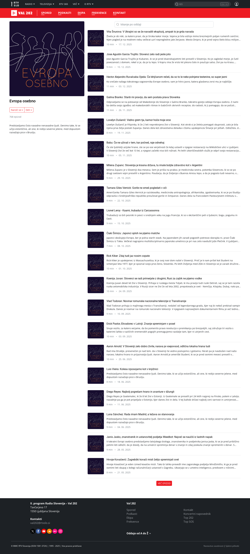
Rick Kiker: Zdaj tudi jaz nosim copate (128, 255)
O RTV (88, 4)
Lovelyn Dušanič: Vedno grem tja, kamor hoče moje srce (139, 120)
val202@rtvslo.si (40, 523)
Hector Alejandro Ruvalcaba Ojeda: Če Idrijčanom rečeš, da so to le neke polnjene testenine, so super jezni (167, 76)
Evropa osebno (22, 101)
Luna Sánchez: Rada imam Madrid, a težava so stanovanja (140, 414)
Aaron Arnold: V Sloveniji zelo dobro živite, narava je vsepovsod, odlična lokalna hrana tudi (158, 346)
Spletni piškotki (232, 546)
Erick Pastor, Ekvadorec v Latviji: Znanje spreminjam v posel (141, 323)
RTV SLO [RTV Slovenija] (15, 4)
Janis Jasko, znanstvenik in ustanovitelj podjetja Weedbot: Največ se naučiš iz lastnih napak (160, 436)
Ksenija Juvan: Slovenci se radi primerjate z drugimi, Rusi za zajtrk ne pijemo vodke (154, 278)
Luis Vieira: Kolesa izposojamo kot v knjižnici (132, 369)
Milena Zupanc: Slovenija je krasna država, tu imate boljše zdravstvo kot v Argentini (154, 165)
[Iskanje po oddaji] (164, 24)
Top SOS (189, 521)
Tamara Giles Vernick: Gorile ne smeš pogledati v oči (137, 187)
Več (76, 4)
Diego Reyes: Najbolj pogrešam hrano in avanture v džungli (140, 391)
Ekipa (81, 12)
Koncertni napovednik (197, 514)
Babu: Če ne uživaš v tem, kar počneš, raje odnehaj (135, 142)
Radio (30, 4)
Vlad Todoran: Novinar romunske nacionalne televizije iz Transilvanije (146, 301)
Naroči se (16, 109)
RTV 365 (63, 4)
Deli (28, 109)
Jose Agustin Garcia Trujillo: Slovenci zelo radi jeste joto (139, 54)
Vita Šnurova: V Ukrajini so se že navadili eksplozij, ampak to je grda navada (150, 31)
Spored (46, 12)
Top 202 (188, 518)
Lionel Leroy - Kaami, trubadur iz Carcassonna (133, 210)
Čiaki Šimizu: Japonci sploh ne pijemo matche (133, 233)
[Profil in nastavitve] (236, 4)
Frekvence (99, 12)
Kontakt (119, 12)
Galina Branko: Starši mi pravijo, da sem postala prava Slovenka (143, 97)
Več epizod (164, 483)
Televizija (47, 4)
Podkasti (64, 12)
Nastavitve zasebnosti (213, 546)
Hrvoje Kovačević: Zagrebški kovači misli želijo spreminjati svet (143, 459)
